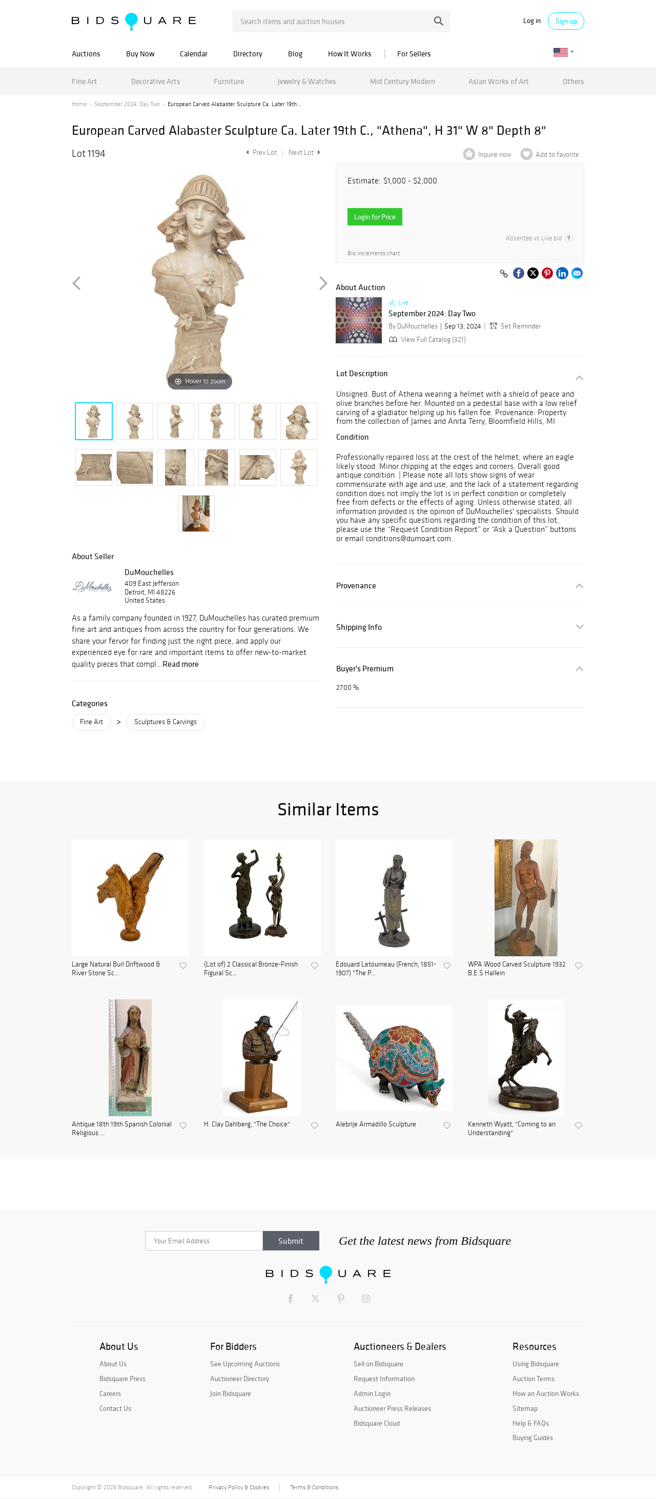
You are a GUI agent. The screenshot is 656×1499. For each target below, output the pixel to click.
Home (79, 104)
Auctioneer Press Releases (392, 1408)
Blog (295, 53)
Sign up (566, 21)
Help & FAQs (530, 1423)
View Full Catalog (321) (426, 339)
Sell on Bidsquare (378, 1363)
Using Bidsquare (535, 1363)
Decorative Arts (155, 81)
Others (573, 81)
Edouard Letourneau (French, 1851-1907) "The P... (386, 968)
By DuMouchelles (413, 326)
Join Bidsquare (230, 1393)
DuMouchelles (149, 572)
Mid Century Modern (402, 81)
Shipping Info (359, 627)
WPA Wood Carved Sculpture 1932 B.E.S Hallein (517, 968)
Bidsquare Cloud (377, 1423)
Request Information (384, 1378)
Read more (180, 664)
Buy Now (140, 53)
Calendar (194, 53)
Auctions (86, 53)
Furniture (229, 81)
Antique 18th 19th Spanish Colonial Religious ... (122, 1128)
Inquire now (494, 154)
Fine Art (84, 81)
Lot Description (362, 373)
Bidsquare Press (122, 1378)
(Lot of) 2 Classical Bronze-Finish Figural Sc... (251, 968)
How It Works (350, 53)
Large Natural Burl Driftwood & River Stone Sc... (116, 968)
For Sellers (414, 53)
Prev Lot (260, 152)
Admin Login (372, 1393)
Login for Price (375, 216)
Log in (532, 21)
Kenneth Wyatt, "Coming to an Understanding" (512, 1128)
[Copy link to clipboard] (504, 274)
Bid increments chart (373, 253)
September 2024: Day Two (127, 104)
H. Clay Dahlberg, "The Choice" (247, 1124)
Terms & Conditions (314, 1487)
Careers (110, 1393)
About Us (113, 1363)
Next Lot (304, 152)
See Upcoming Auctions (245, 1363)
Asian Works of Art (498, 81)
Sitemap (525, 1408)
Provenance (356, 585)
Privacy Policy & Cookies (239, 1487)
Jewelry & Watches (307, 81)
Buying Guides (532, 1437)
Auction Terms (533, 1378)
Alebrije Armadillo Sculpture (376, 1124)
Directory (247, 53)
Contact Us (115, 1408)
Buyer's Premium (365, 668)
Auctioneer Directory (239, 1378)
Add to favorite (557, 154)
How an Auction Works (545, 1393)
